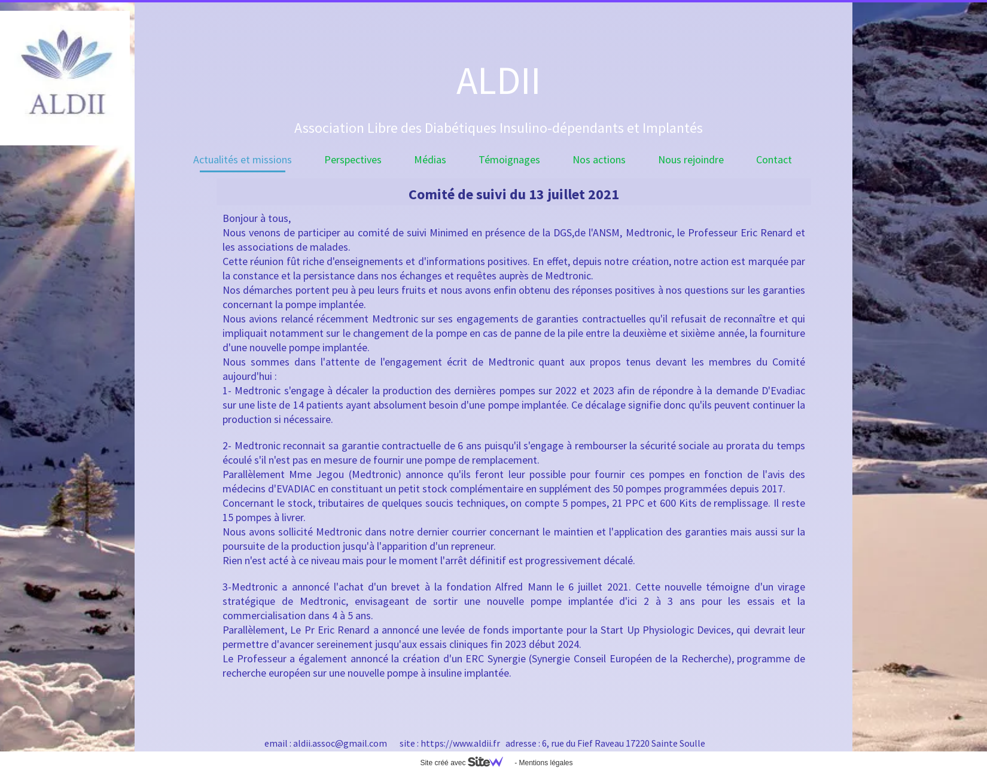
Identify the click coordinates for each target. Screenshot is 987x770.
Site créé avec (466, 763)
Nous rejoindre (691, 159)
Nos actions (599, 159)
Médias (430, 159)
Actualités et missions (242, 159)
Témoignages (509, 159)
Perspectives (353, 159)
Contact (774, 159)
